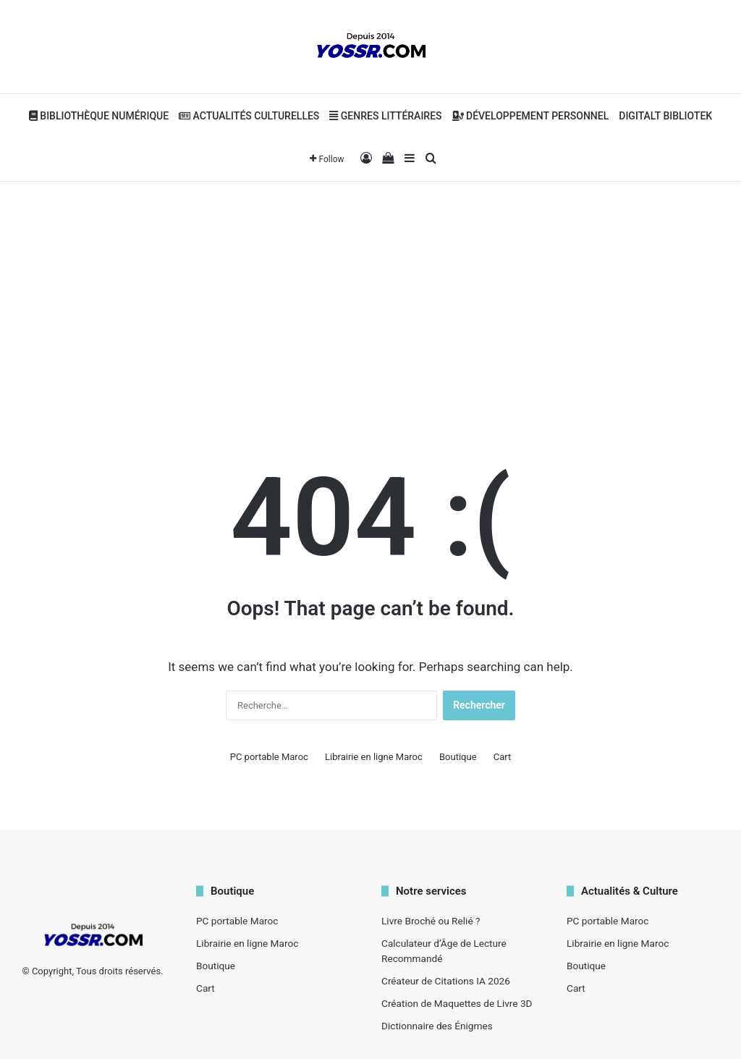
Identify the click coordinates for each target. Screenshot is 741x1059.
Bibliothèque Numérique (99, 116)
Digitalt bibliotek (665, 116)
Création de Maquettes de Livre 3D (457, 1003)
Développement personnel (530, 116)
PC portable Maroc (269, 756)
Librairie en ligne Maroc (374, 756)
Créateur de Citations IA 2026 (445, 981)
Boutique (458, 756)
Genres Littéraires (385, 116)
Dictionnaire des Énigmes (437, 1025)
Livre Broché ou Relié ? (430, 921)
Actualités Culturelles (249, 116)
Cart (503, 756)
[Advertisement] (370, 297)
